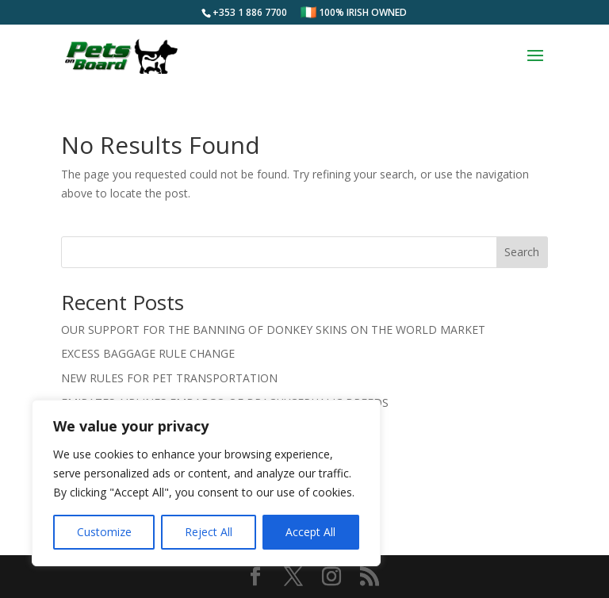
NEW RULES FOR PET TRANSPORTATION (169, 377)
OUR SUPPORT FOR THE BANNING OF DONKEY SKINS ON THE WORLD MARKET (273, 329)
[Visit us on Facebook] (255, 577)
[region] (206, 483)
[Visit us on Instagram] (331, 577)
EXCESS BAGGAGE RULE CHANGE (148, 353)
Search (521, 251)
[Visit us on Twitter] (293, 577)
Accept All (310, 531)
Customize (104, 531)
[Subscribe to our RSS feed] (369, 577)
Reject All (208, 531)
